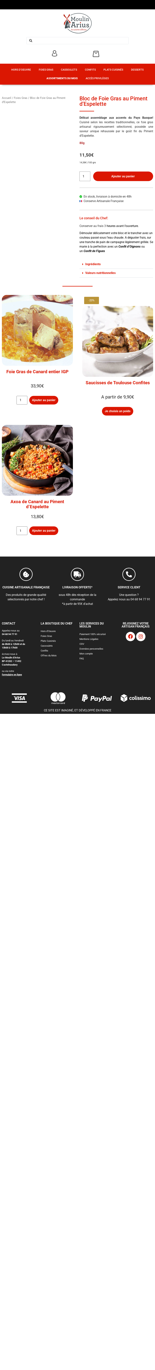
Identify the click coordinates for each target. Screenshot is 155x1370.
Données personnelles (91, 648)
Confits (90, 69)
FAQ (81, 658)
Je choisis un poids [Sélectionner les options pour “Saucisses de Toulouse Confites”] (117, 411)
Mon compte (86, 653)
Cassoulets (69, 69)
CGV (81, 643)
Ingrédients (93, 264)
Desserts (137, 69)
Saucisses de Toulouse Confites (118, 382)
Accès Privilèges (97, 78)
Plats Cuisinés (113, 69)
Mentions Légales (88, 639)
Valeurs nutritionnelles (100, 273)
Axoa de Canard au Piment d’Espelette (37, 504)
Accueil (6, 98)
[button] (116, 264)
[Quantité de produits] (84, 176)
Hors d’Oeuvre (21, 69)
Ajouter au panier (123, 176)
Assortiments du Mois (62, 78)
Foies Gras (46, 69)
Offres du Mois (49, 655)
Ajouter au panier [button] (43, 400)
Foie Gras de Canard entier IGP (37, 371)
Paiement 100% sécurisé (92, 634)
